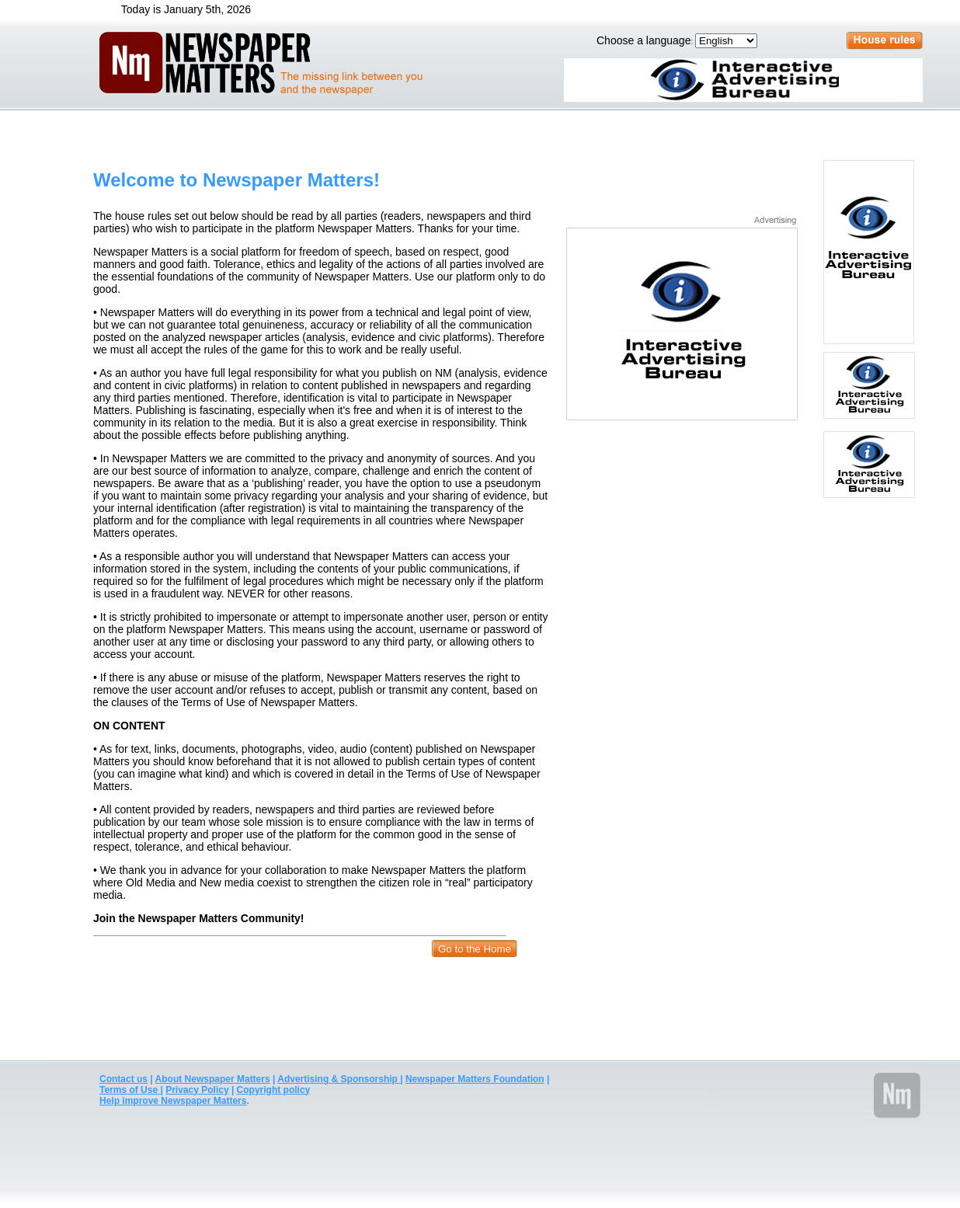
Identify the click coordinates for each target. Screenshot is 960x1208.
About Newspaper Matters (212, 1079)
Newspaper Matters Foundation (474, 1079)
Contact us (123, 1079)
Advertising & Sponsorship (338, 1079)
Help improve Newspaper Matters (172, 1100)
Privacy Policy (196, 1089)
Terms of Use (129, 1089)
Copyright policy (274, 1089)
